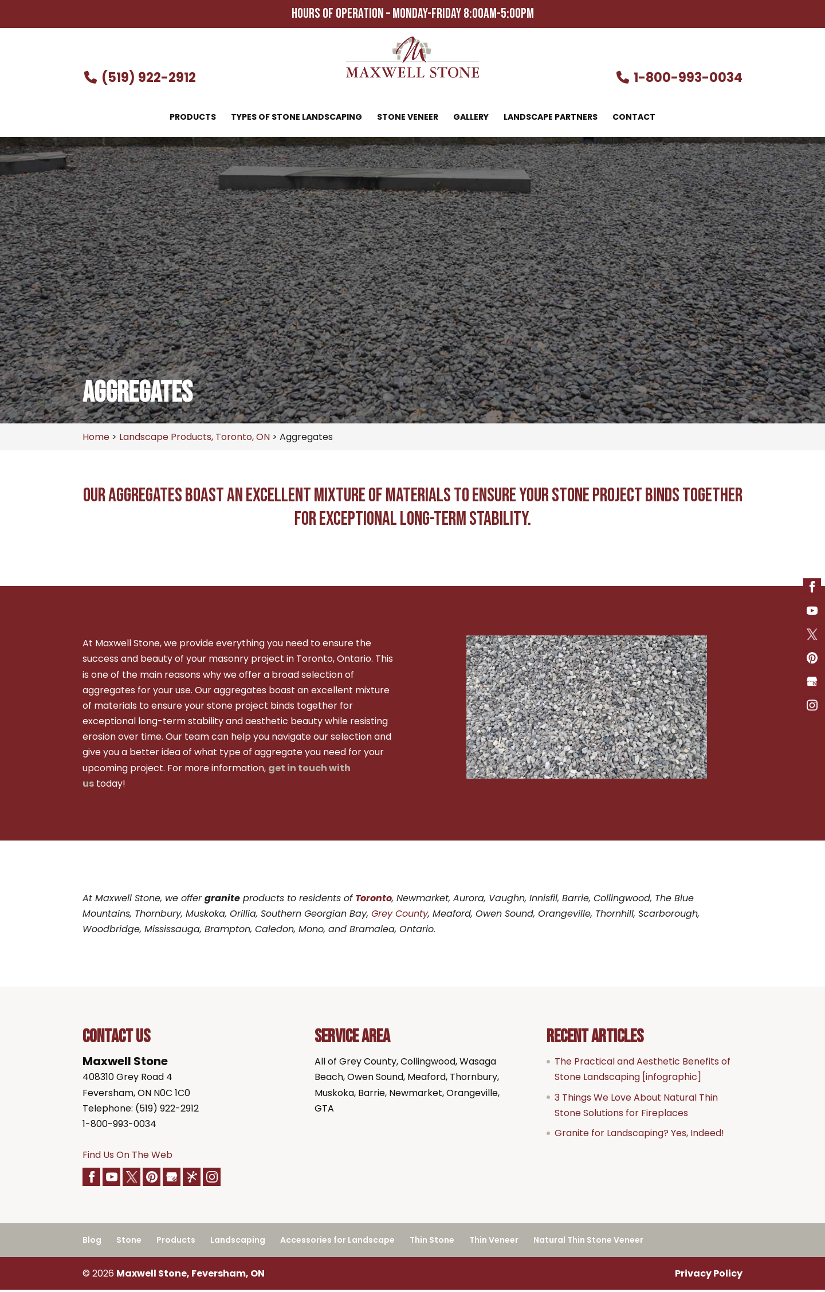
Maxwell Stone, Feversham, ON (190, 1275)
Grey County (399, 913)
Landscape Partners (551, 118)
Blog (91, 1242)
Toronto (373, 898)
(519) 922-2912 (139, 77)
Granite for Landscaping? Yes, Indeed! (639, 1133)
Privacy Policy (708, 1275)
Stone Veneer (407, 118)
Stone (129, 1242)
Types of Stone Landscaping (296, 118)
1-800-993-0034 (679, 77)
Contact (633, 118)
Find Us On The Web (127, 1154)
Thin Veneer (493, 1242)
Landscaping (237, 1242)
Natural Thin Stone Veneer (588, 1242)
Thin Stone (432, 1242)
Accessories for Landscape (337, 1242)
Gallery (471, 118)
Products (193, 118)
